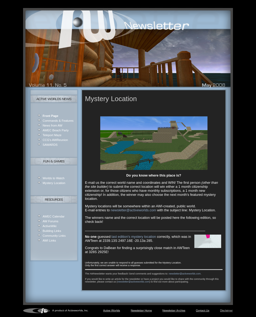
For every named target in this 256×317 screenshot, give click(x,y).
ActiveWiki (50, 226)
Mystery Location (54, 183)
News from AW (52, 125)
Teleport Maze (52, 135)
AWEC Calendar (54, 216)
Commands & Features (58, 120)
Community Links (54, 235)
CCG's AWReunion (55, 140)
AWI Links (49, 240)
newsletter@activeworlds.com (133, 210)
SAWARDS (50, 144)
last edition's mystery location (134, 237)
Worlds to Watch (53, 178)
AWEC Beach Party (56, 130)
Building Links (52, 230)
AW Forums (50, 221)
